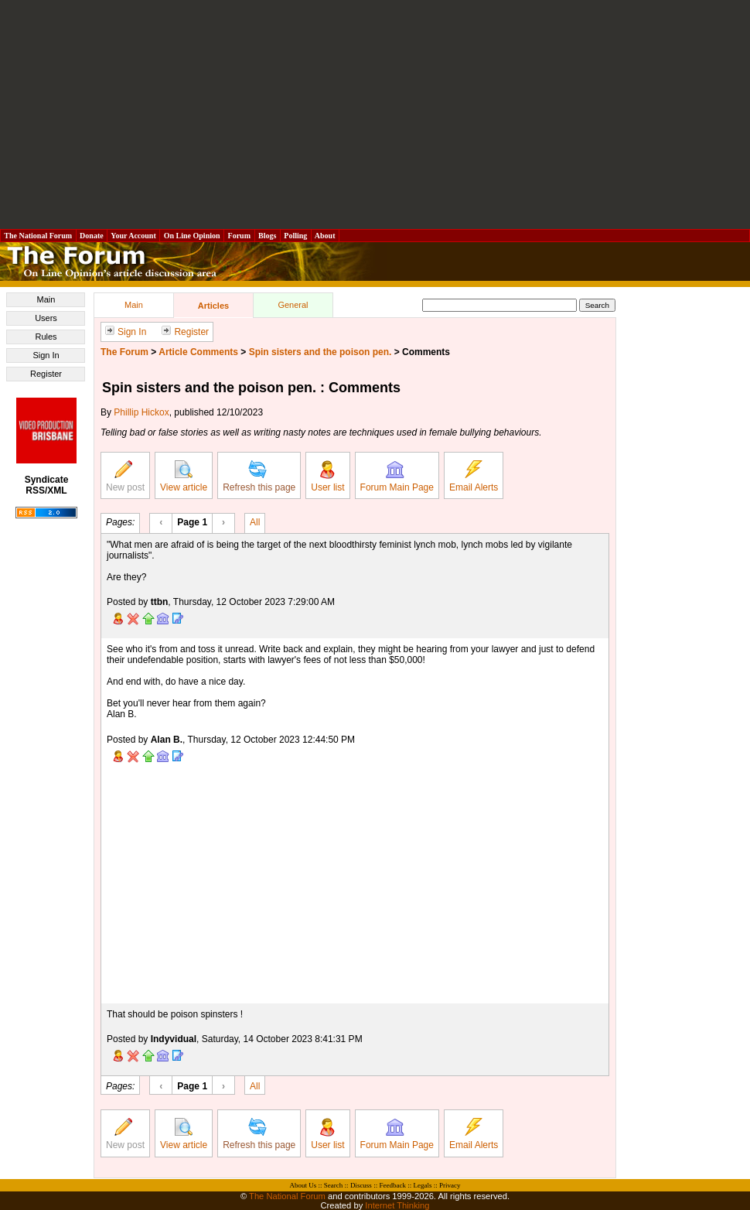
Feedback (392, 1185)
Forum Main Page (397, 476)
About (325, 235)
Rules (45, 336)
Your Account (133, 235)
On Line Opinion (192, 235)
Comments (426, 352)
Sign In (45, 355)
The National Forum (38, 235)
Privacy (450, 1185)
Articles (213, 305)
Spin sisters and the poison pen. (320, 352)
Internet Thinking (397, 1205)
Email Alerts (473, 476)
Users (46, 318)
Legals (422, 1185)
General (293, 304)
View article (183, 476)
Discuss (361, 1185)
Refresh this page (259, 476)
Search (333, 1185)
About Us (303, 1185)
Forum (239, 235)
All (255, 521)
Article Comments (198, 352)
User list (327, 476)
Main (46, 299)
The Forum (124, 352)
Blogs (267, 235)
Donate (92, 235)
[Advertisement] (375, 114)
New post (125, 476)
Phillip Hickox (141, 412)
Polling (295, 235)
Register (46, 373)
